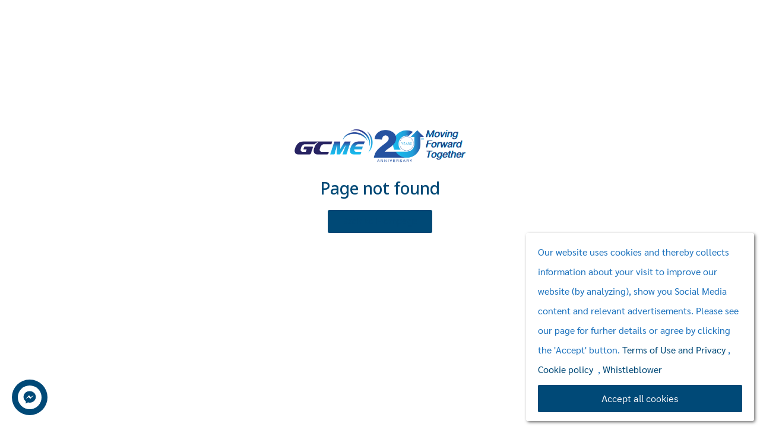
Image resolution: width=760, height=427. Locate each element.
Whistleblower (632, 369)
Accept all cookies (640, 398)
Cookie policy (565, 369)
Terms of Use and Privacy (674, 349)
